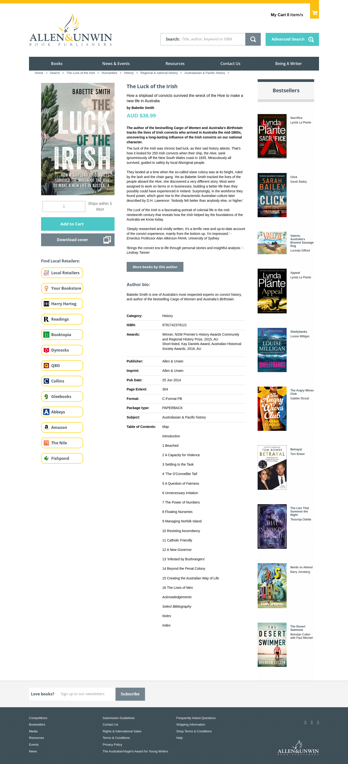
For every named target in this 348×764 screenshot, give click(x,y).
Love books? (42, 694)
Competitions (38, 718)
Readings (60, 319)
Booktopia (61, 334)
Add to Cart (72, 224)
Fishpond (60, 458)
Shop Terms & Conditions (194, 731)
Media (33, 731)
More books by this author (155, 267)
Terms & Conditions (116, 738)
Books (57, 63)
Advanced (288, 39)
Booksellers (37, 724)
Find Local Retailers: (60, 261)
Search (172, 39)
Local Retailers (65, 272)
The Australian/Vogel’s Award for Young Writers (135, 751)
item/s (287, 14)
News (33, 751)
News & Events (116, 63)
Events (34, 744)
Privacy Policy (112, 744)
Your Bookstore (66, 288)
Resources (175, 63)
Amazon (59, 427)
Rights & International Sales (122, 731)
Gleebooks (61, 396)
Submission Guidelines (119, 718)
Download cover (72, 239)
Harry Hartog (63, 303)
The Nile (59, 443)
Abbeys (58, 412)
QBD (55, 365)
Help (179, 738)
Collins (57, 381)
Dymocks (60, 350)
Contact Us (230, 63)
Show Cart (314, 11)
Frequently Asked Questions (196, 718)
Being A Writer (288, 63)
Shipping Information (190, 724)
